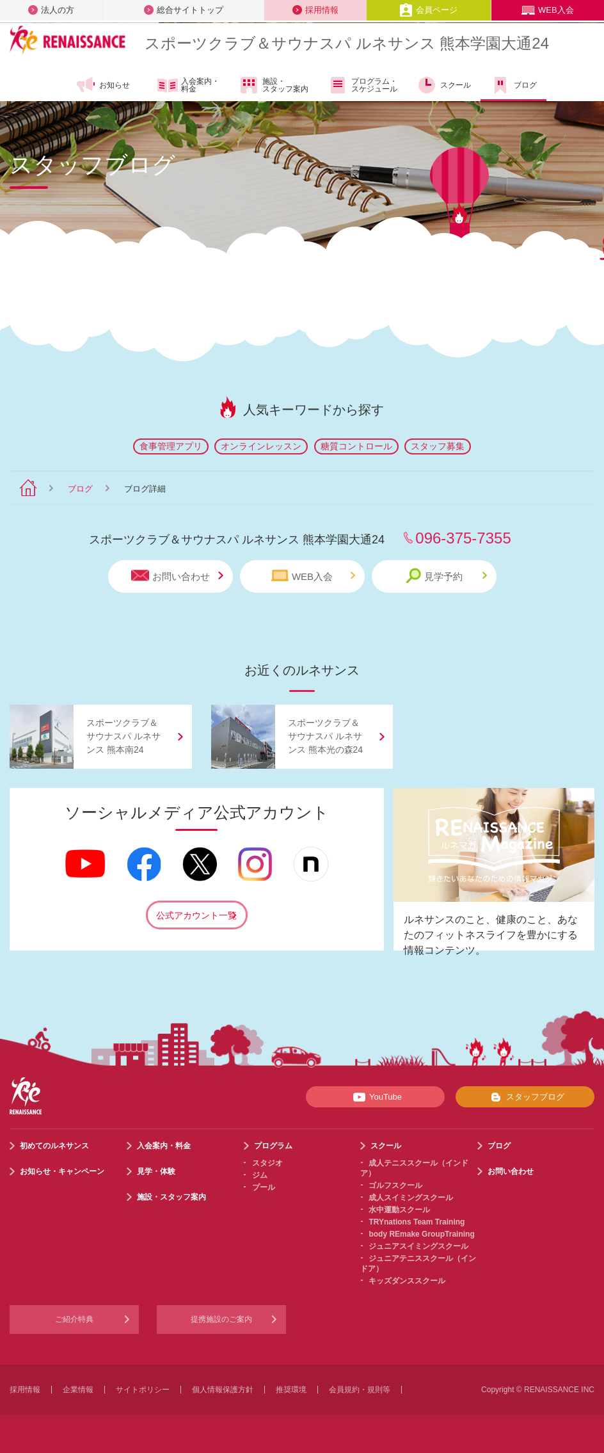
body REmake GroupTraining (421, 1234)
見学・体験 (156, 1171)
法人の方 (51, 10)
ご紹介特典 (74, 1319)
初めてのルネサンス (54, 1145)
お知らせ (103, 85)
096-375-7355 (463, 538)
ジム (259, 1175)
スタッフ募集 (438, 446)
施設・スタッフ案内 (273, 85)
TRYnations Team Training (417, 1221)
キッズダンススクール (407, 1280)
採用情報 (315, 10)
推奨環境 (291, 1389)
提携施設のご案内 (221, 1319)
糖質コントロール (356, 446)
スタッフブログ (525, 1097)
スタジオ (267, 1163)
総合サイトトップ (183, 10)
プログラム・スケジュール (362, 85)
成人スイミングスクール (411, 1197)
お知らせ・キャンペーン (62, 1171)
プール (263, 1187)
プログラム (273, 1145)
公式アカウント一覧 (196, 915)
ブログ (513, 85)
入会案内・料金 (188, 86)
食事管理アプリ (170, 446)
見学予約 (446, 576)
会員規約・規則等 (359, 1389)
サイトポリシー (143, 1389)
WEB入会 (547, 10)
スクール (444, 85)
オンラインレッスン (261, 446)
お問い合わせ (177, 576)
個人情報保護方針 (222, 1389)
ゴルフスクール (395, 1185)
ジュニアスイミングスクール (418, 1246)
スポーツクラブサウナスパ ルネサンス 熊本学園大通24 (347, 43)
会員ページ (428, 10)
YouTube (375, 1097)
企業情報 (78, 1389)
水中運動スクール (399, 1209)
